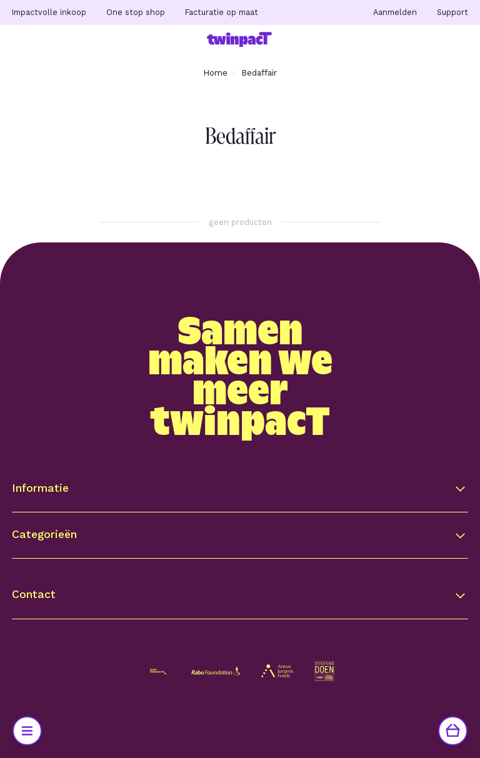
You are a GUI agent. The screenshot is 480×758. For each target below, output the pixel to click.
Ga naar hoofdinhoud (70, 26)
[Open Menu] (27, 731)
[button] (240, 489)
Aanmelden (395, 12)
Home (215, 72)
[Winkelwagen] (453, 731)
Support (452, 12)
